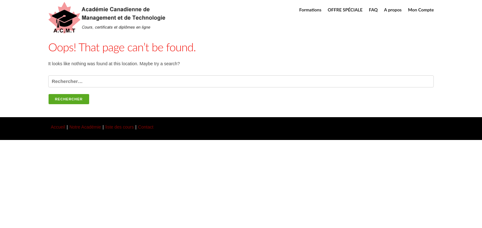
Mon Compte (421, 9)
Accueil (58, 127)
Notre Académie (85, 127)
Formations (310, 9)
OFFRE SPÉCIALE (345, 9)
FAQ (373, 9)
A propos (392, 9)
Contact (145, 127)
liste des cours (119, 127)
